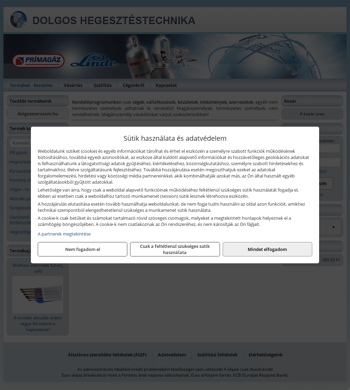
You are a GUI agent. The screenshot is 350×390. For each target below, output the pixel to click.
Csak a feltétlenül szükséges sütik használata (175, 249)
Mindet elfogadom (267, 249)
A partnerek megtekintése (64, 234)
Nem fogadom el (82, 249)
